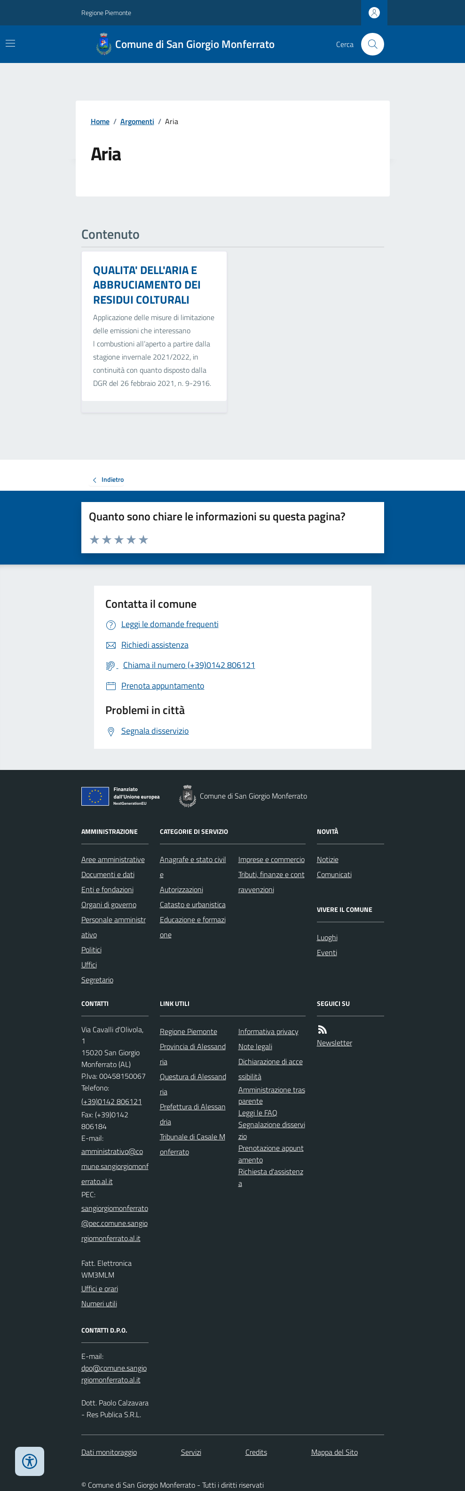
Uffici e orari (99, 1288)
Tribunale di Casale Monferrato (192, 1144)
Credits (256, 1452)
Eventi (327, 952)
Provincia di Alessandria (193, 1054)
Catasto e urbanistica (193, 904)
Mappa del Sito (334, 1452)
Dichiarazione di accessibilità (270, 1069)
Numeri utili (99, 1303)
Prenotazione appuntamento (271, 1153)
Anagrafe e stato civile (193, 867)
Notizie (328, 859)
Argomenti (137, 121)
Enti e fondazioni (107, 889)
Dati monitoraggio (109, 1452)
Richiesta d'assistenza (270, 1177)
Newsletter (334, 1042)
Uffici (89, 964)
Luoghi (327, 937)
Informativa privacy (268, 1031)
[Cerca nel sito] (369, 44)
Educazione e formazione (193, 927)
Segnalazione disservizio (271, 1130)
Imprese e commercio (271, 859)
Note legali (255, 1046)
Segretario (97, 979)
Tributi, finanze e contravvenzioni (271, 882)
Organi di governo (108, 904)
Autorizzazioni (181, 889)
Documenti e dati (107, 874)
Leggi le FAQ (257, 1112)
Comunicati (334, 874)
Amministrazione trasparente (271, 1095)
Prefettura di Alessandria (193, 1114)
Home (100, 121)
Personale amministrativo (113, 927)
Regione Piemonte (106, 12)
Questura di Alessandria (193, 1084)
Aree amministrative (113, 859)
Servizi (191, 1452)
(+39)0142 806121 (111, 1101)
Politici (91, 949)
